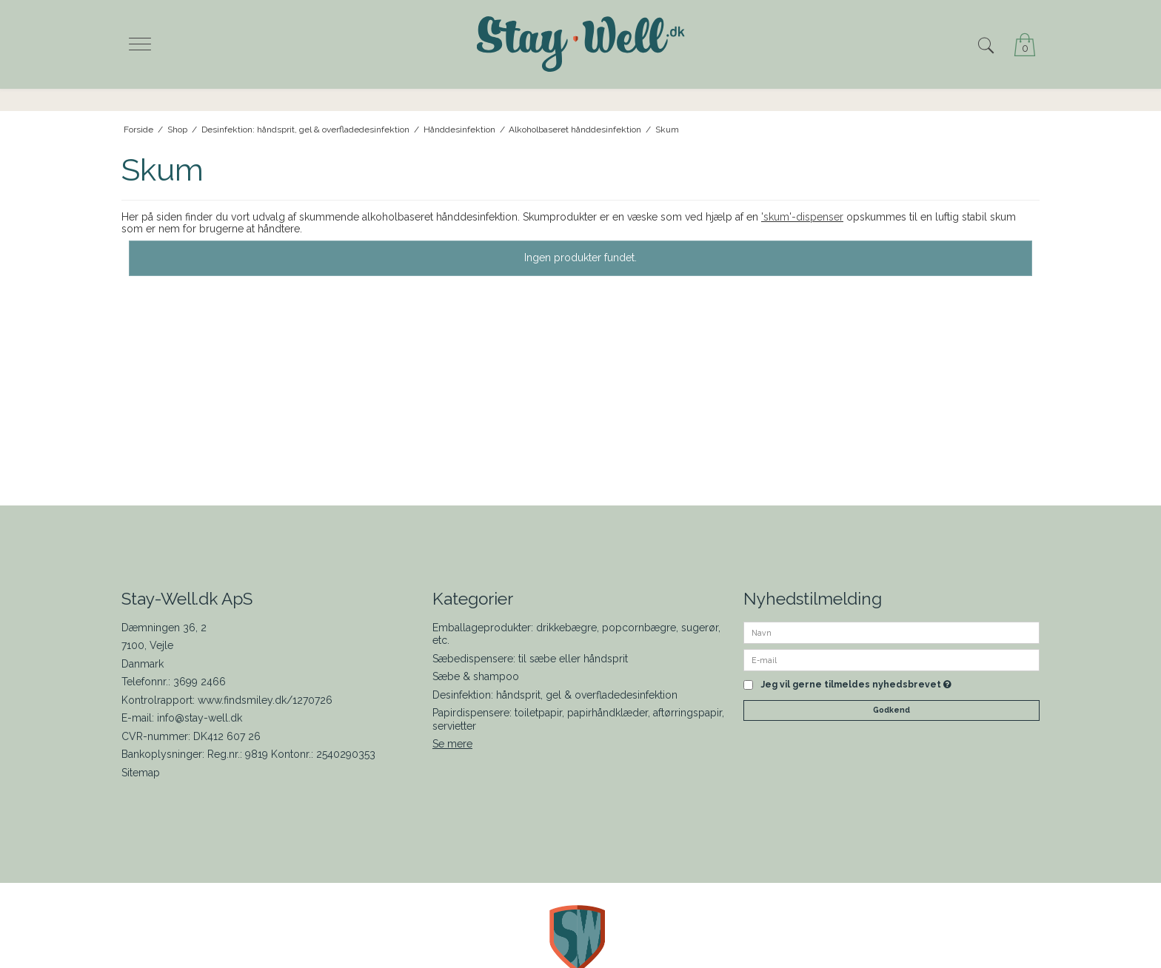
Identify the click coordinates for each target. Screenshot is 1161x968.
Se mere (452, 744)
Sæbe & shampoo (475, 676)
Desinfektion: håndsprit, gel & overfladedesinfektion (554, 695)
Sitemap (140, 773)
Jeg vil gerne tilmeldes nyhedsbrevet (855, 685)
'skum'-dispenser (802, 217)
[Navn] (891, 631)
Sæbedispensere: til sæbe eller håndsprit (530, 659)
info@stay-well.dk (199, 718)
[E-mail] (891, 659)
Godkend (891, 709)
